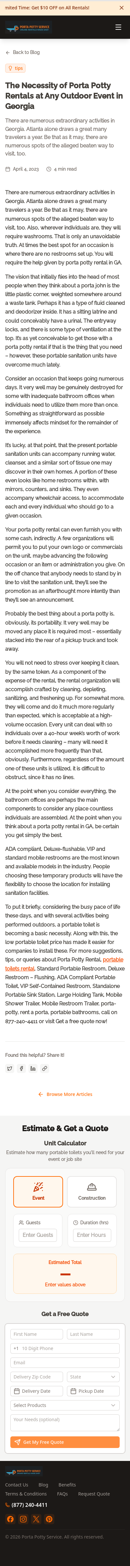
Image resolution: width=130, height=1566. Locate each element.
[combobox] (93, 1377)
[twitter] (36, 1519)
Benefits (67, 1485)
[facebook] (10, 1519)
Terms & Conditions (26, 1494)
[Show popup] (115, 1377)
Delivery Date (32, 1391)
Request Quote (94, 1494)
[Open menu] (118, 27)
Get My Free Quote (39, 1442)
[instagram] (23, 1519)
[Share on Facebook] (21, 1068)
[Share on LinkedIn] (33, 1068)
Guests (29, 1223)
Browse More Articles (65, 1094)
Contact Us (16, 1485)
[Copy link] (44, 1068)
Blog (43, 1485)
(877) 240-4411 (26, 1504)
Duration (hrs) (90, 1223)
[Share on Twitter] (9, 1068)
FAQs (62, 1494)
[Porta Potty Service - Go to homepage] (28, 27)
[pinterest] (49, 1519)
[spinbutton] (38, 1235)
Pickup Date (87, 1391)
